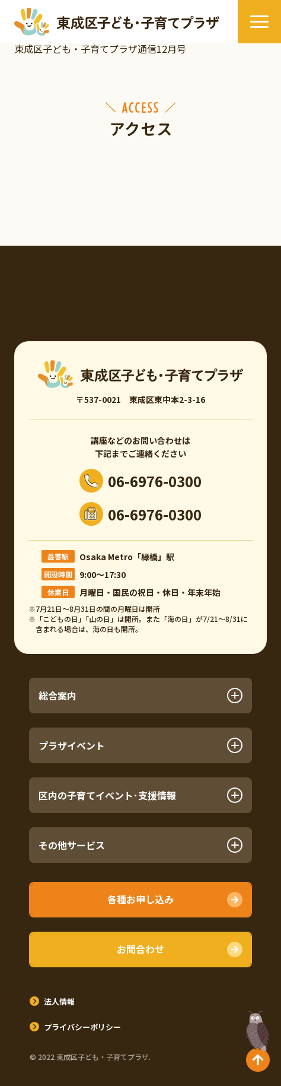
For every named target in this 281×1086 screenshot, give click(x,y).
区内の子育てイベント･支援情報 (141, 795)
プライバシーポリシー (82, 1027)
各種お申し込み (140, 899)
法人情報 (59, 1001)
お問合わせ (140, 949)
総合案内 (141, 695)
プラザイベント (141, 745)
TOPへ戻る (258, 1041)
